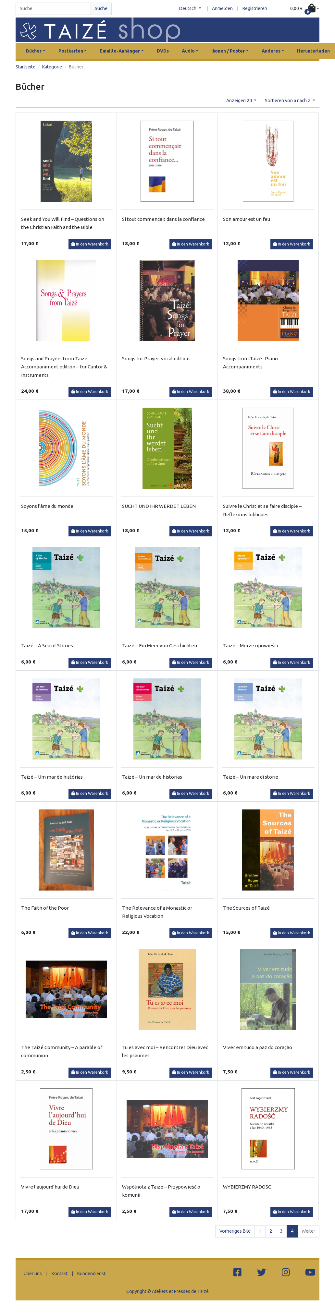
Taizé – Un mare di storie (250, 777)
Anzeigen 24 (239, 100)
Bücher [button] (34, 51)
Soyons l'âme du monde (47, 506)
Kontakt (60, 1273)
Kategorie (52, 66)
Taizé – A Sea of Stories (47, 645)
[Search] (53, 9)
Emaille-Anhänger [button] (120, 51)
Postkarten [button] (70, 51)
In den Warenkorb (89, 244)
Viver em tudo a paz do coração (257, 1047)
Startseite (25, 66)
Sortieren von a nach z (288, 100)
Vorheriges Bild (235, 1231)
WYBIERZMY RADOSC (247, 1187)
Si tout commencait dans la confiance (163, 219)
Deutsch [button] (188, 8)
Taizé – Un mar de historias (152, 777)
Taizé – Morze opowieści (250, 645)
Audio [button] (188, 51)
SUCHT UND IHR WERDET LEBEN (159, 506)
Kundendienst (91, 1273)
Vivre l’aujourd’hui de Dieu (50, 1187)
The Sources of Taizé (246, 908)
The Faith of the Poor (45, 908)
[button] (304, 8)
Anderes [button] (271, 51)
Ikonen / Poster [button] (228, 51)
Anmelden (222, 8)
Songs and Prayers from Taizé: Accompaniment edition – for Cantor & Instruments (64, 367)
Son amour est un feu (246, 219)
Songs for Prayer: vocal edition (156, 358)
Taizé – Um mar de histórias (52, 777)
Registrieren (254, 8)
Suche (101, 8)
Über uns (33, 1273)
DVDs (163, 51)
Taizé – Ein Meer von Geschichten (159, 645)
